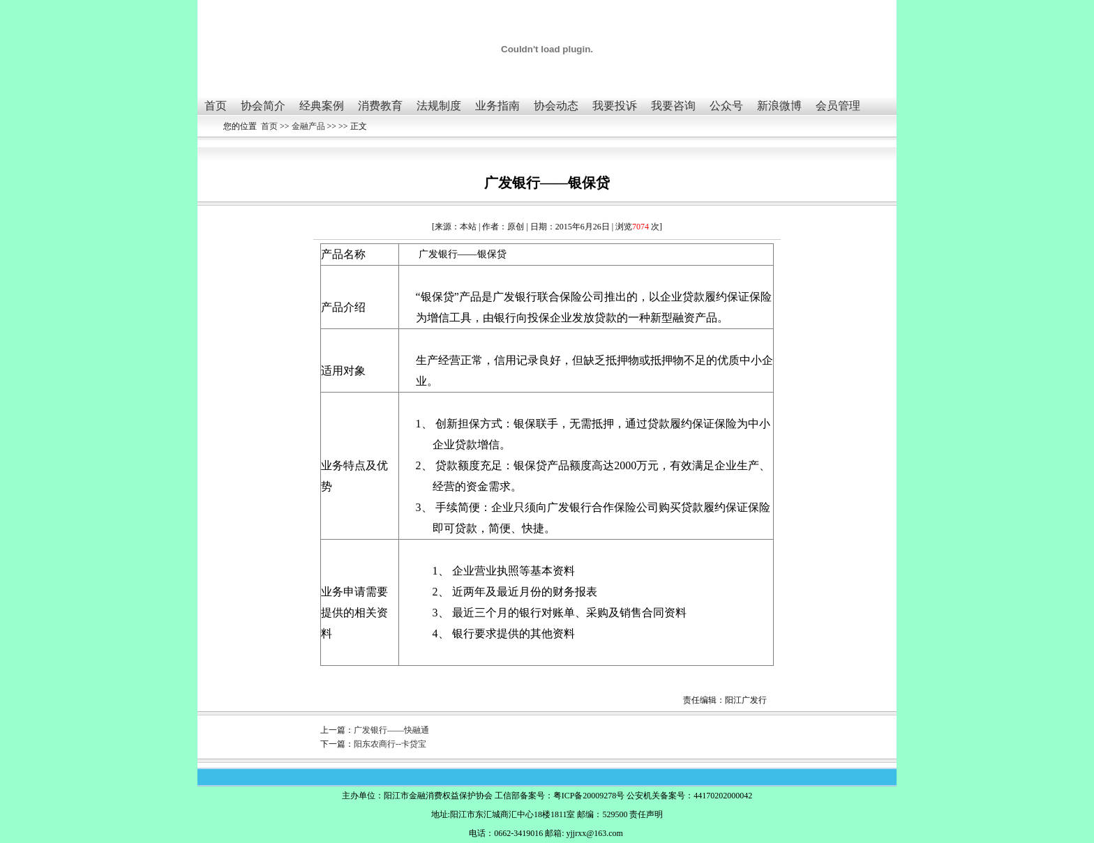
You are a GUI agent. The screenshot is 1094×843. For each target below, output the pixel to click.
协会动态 (556, 106)
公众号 (726, 106)
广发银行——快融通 (391, 730)
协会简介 (263, 106)
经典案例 (321, 106)
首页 (215, 106)
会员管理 (838, 106)
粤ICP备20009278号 (589, 795)
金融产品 (308, 126)
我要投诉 (614, 106)
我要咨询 (673, 106)
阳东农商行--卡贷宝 (390, 744)
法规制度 (439, 106)
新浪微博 (779, 106)
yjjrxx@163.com (594, 833)
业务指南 (497, 106)
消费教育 (380, 106)
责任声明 (646, 814)
